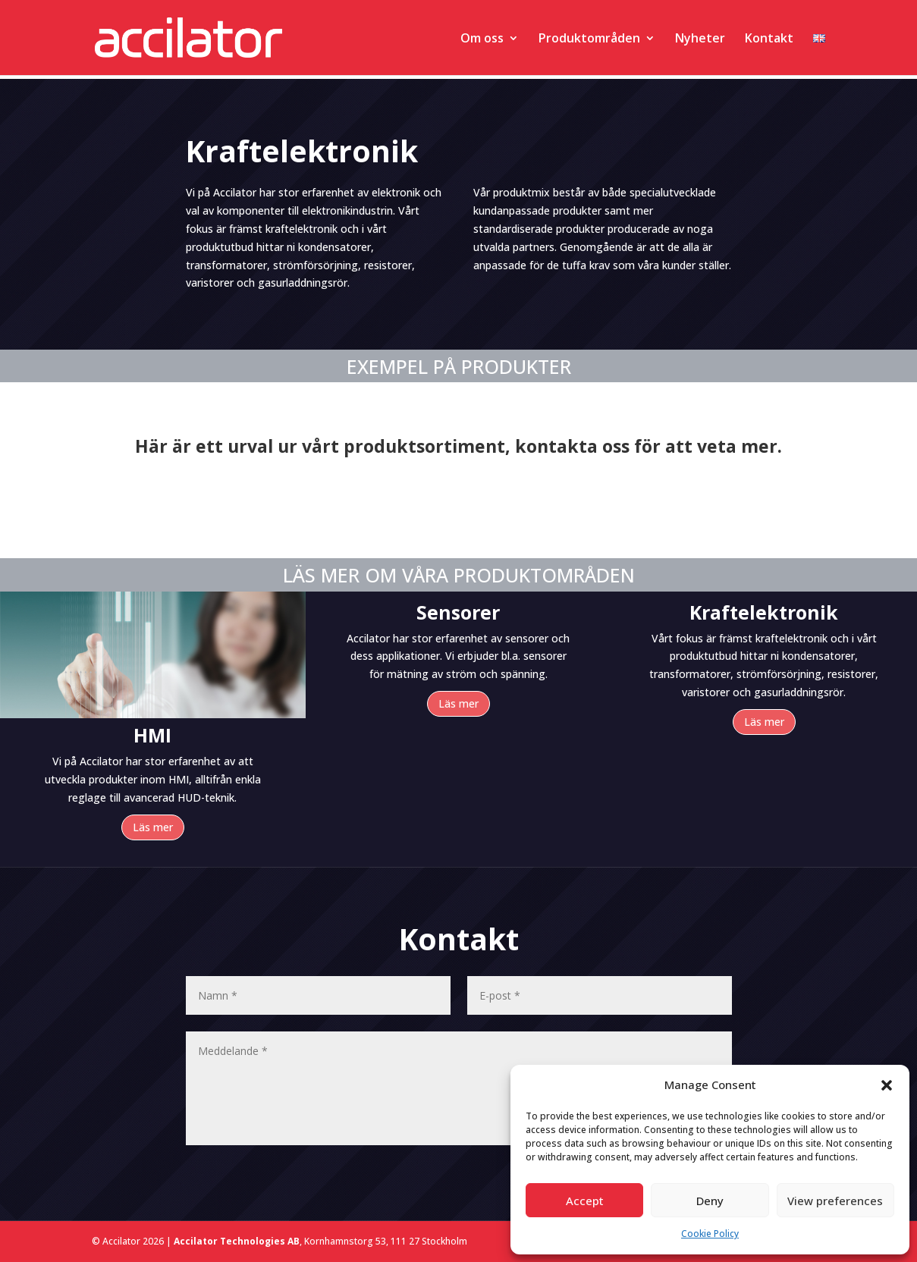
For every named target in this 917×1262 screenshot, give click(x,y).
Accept (585, 1200)
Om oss (482, 39)
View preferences (835, 1200)
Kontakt (769, 39)
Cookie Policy (710, 1233)
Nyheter (700, 39)
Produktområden (589, 39)
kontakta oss (572, 446)
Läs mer (153, 827)
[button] (886, 1085)
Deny (710, 1200)
